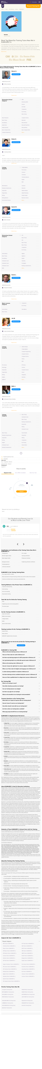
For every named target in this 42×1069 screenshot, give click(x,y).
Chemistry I (24, 174)
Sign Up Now (21, 645)
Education (23, 188)
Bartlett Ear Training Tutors (7, 1007)
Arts (22, 235)
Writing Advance (5, 197)
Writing (3, 195)
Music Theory (4, 120)
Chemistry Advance (25, 177)
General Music (4, 253)
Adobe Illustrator (5, 127)
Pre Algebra (24, 263)
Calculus (23, 367)
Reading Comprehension (6, 188)
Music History (24, 114)
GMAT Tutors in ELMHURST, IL (27, 953)
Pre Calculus (24, 169)
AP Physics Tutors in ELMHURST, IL (9, 950)
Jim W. (13, 318)
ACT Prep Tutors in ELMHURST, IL (28, 943)
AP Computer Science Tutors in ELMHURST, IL (11, 981)
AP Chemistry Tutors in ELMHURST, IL (10, 969)
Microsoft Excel (24, 122)
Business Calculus (25, 197)
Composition (24, 109)
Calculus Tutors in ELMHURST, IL (9, 955)
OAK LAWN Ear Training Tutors (7, 994)
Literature (23, 185)
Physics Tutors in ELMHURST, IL (9, 948)
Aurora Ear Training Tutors (26, 1005)
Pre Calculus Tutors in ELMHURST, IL (28, 964)
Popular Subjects (6, 941)
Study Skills (4, 190)
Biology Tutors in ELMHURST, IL (27, 958)
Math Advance (4, 185)
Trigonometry (4, 372)
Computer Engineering (6, 132)
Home (2, 9)
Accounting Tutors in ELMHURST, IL (28, 969)
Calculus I (23, 172)
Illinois (16, 9)
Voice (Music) (4, 122)
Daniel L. (13, 274)
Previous (17, 544)
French (23, 372)
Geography (24, 374)
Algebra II (4, 379)
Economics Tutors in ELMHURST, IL (28, 966)
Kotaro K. (13, 139)
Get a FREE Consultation (20, 472)
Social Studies (24, 432)
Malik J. (13, 386)
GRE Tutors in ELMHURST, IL (27, 950)
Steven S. (14, 71)
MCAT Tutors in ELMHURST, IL (27, 948)
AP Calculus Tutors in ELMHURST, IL (9, 966)
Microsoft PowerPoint (25, 125)
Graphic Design (24, 195)
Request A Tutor (7, 472)
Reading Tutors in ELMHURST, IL (9, 971)
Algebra (23, 253)
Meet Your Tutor (33, 472)
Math (23, 99)
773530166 (34, 2)
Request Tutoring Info (33, 6)
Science (23, 104)
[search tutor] (2, 6)
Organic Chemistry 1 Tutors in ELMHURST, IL (11, 964)
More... (23, 132)
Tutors (6, 9)
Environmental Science (6, 200)
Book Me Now (16, 74)
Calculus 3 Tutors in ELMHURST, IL (28, 976)
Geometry (23, 260)
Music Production (5, 117)
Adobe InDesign (25, 190)
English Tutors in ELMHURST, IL (27, 960)
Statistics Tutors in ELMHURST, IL (9, 958)
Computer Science (25, 117)
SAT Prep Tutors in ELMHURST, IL (9, 960)
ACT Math (23, 106)
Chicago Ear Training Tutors (7, 989)
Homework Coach (5, 260)
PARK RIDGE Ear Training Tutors (8, 996)
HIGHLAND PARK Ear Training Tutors (9, 1000)
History (23, 358)
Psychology (4, 367)
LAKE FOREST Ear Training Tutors (28, 996)
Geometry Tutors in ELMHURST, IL (9, 976)
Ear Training (11, 9)
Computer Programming (26, 351)
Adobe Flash (4, 125)
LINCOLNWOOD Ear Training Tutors (8, 1005)
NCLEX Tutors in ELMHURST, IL (27, 955)
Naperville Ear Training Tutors (27, 1000)
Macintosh (24, 120)
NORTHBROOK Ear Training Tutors (28, 994)
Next (23, 544)
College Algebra (25, 167)
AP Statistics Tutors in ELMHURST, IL (9, 953)
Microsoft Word (24, 127)
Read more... (4, 51)
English (23, 179)
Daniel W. (14, 207)
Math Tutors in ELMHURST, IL (8, 943)
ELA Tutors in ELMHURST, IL (27, 971)
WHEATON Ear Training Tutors (27, 989)
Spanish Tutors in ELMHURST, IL (9, 978)
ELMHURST (22, 9)
